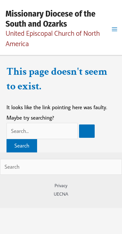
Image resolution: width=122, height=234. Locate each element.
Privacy (61, 185)
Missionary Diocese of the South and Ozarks (50, 19)
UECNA (61, 194)
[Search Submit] (87, 131)
